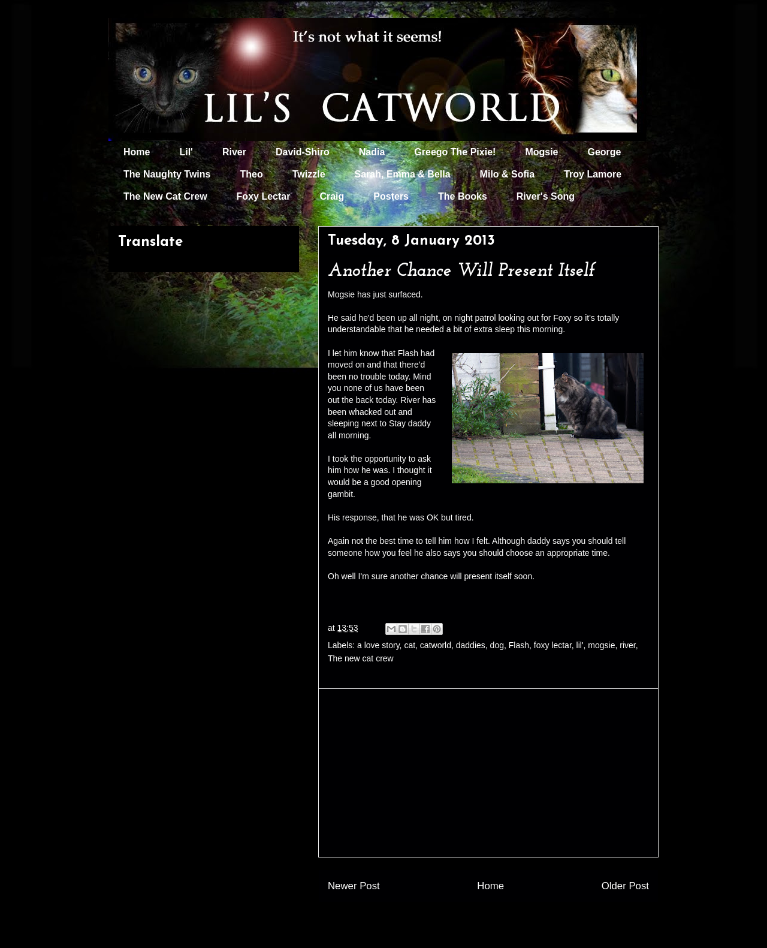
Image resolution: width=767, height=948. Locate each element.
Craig (331, 196)
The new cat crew (361, 658)
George (604, 152)
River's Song (546, 196)
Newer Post (354, 886)
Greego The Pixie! (455, 152)
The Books (462, 196)
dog (497, 645)
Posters (391, 196)
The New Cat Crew (165, 196)
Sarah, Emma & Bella (403, 174)
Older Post (625, 886)
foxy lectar (553, 645)
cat (409, 645)
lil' (580, 645)
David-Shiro (303, 152)
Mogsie (541, 152)
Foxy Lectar (264, 196)
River (234, 152)
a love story (378, 645)
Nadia (372, 152)
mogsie (601, 645)
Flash (519, 645)
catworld (435, 645)
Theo (251, 174)
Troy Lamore (592, 174)
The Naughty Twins (166, 174)
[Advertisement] (488, 773)
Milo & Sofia (507, 174)
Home (136, 152)
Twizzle (308, 174)
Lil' (185, 152)
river (627, 645)
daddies (470, 645)
